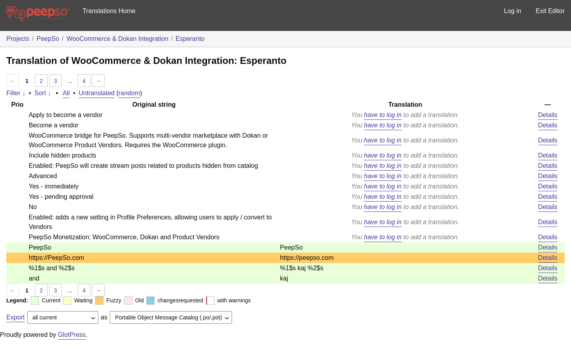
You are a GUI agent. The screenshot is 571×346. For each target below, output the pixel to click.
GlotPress (72, 334)
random (129, 93)
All (66, 93)
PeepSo (47, 38)
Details (548, 114)
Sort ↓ (42, 93)
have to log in (383, 114)
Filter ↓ (15, 93)
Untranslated (97, 93)
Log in (512, 11)
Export (15, 317)
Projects (17, 38)
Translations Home (109, 11)
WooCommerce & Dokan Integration (118, 38)
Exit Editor (550, 11)
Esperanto (190, 38)
